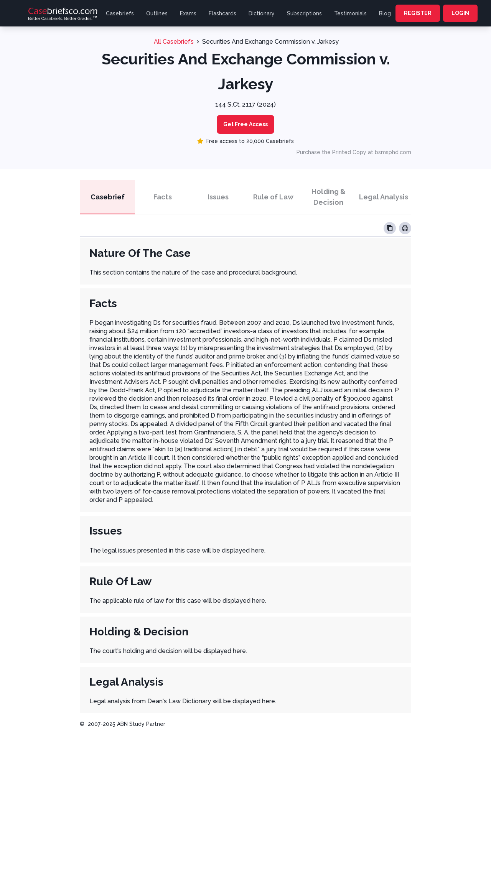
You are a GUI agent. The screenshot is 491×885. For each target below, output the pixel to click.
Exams (188, 13)
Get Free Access (245, 124)
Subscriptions (304, 13)
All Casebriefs (174, 41)
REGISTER (418, 13)
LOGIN (460, 13)
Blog (385, 13)
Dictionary (262, 13)
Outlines (157, 13)
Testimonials (350, 13)
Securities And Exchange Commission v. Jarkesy (270, 41)
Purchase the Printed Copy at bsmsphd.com (354, 152)
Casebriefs (120, 13)
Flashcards (222, 13)
